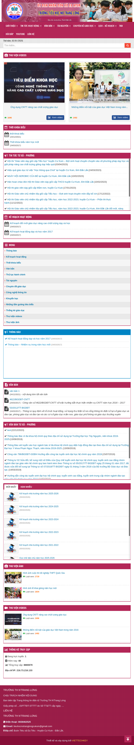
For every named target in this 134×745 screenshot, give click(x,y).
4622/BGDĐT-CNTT (20, 399)
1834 (37, 592)
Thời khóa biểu (13, 263)
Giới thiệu (12, 26)
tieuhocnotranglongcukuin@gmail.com (33, 726)
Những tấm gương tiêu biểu (20, 304)
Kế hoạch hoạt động (20, 217)
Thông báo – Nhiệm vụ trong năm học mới (27, 344)
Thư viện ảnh (12, 322)
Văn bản (49, 26)
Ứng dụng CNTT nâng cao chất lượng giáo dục (34, 107)
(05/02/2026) (24, 497)
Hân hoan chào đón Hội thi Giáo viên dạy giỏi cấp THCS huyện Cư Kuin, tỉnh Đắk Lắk (50, 182)
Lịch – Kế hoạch (107, 26)
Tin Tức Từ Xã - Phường (21, 156)
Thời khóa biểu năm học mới (24, 142)
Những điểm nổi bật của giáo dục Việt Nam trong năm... (100, 107)
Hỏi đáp (9, 34)
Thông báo (11, 250)
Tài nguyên (64, 26)
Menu (12, 245)
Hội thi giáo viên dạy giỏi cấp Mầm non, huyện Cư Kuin (35, 187)
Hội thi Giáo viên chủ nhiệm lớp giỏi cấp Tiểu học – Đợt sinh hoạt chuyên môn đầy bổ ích (52, 193)
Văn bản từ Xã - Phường (22, 425)
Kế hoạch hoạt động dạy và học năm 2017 (31, 231)
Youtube (20, 34)
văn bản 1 (15, 391)
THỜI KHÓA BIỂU (17, 127)
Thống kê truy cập (19, 650)
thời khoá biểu (17, 133)
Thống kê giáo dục (15, 310)
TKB (121, 26)
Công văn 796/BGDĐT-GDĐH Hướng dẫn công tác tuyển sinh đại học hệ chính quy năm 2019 (54, 454)
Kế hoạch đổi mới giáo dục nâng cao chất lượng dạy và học (40, 223)
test (9, 430)
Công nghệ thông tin (16, 292)
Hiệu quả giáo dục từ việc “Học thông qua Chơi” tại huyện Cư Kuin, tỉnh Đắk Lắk (47, 170)
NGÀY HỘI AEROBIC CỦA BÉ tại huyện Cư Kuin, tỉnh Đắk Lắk (39, 176)
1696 (10, 118)
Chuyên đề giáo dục (84, 26)
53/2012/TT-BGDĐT (20, 407)
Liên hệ (30, 34)
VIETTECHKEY (80, 740)
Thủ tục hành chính (15, 274)
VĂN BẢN (13, 385)
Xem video (55, 117)
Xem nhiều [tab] (26, 487)
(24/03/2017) (56, 339)
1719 (37, 576)
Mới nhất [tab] (11, 487)
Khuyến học (12, 298)
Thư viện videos (18, 55)
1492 (75, 118)
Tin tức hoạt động (31, 26)
